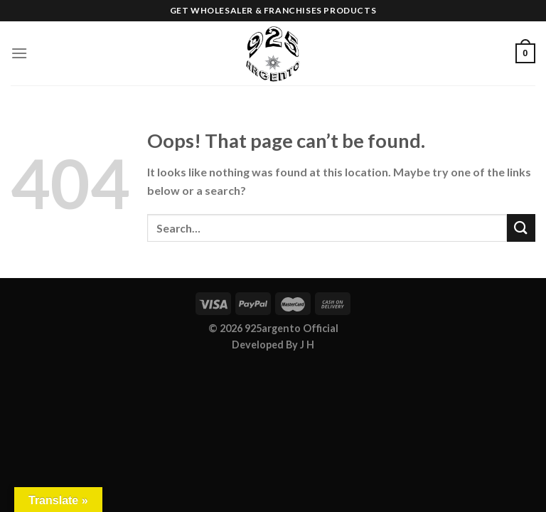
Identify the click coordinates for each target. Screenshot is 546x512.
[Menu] (19, 53)
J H (307, 344)
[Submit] (521, 228)
